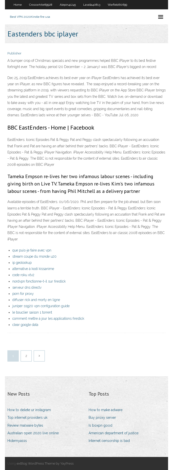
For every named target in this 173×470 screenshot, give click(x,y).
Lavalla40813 (91, 4)
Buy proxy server (102, 418)
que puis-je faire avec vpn (31, 250)
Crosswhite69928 (40, 4)
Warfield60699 (117, 4)
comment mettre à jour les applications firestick (48, 318)
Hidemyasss (17, 441)
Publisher (14, 53)
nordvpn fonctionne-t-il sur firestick (39, 281)
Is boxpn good (100, 425)
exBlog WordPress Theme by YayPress (45, 463)
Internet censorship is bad (109, 441)
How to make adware (105, 410)
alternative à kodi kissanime (33, 269)
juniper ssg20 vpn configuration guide (41, 306)
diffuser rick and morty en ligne (36, 300)
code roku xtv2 (23, 275)
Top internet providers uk (27, 418)
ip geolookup (22, 263)
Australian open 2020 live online (33, 433)
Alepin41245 (68, 4)
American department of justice (113, 433)
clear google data (25, 325)
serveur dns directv (26, 287)
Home (18, 4)
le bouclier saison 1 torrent (32, 312)
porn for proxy (23, 294)
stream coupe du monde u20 (34, 256)
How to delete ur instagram (29, 410)
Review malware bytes (25, 425)
